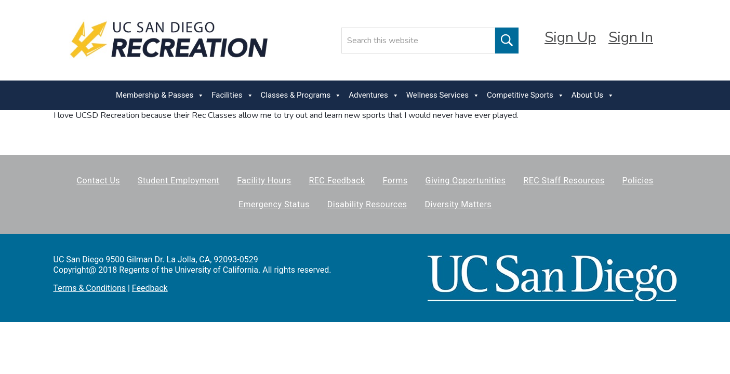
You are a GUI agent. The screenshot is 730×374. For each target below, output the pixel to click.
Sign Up (570, 37)
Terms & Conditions (90, 288)
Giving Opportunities (466, 180)
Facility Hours (264, 180)
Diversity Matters (458, 204)
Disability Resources (367, 204)
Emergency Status (274, 204)
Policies (638, 180)
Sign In (630, 37)
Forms (395, 180)
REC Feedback (337, 180)
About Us (593, 95)
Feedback (150, 288)
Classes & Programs (301, 95)
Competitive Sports (525, 95)
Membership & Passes (160, 95)
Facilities (232, 95)
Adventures (374, 95)
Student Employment (178, 180)
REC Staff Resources (563, 180)
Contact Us (99, 180)
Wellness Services (443, 95)
